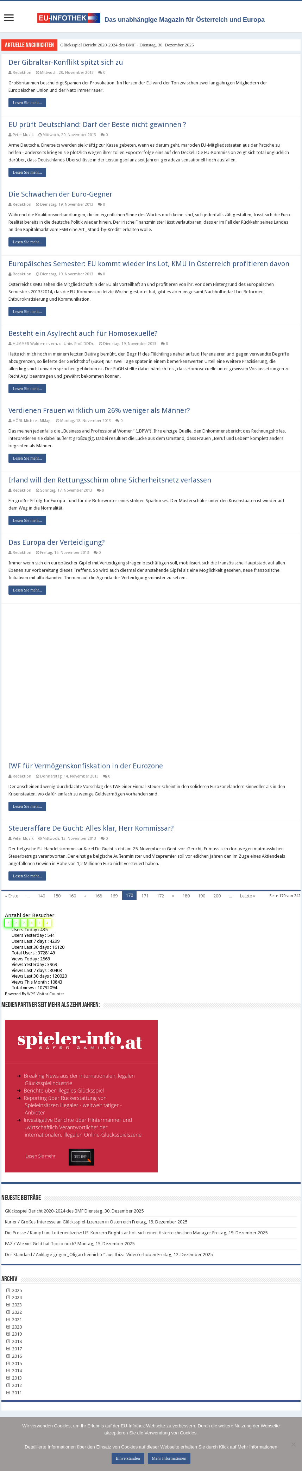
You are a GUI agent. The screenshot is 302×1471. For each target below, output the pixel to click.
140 (41, 895)
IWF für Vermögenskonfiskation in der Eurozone (85, 766)
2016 (13, 1356)
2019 (13, 1334)
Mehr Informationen (169, 1458)
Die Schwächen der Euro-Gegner (60, 194)
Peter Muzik (23, 135)
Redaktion (22, 72)
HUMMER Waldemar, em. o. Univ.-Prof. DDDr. (53, 343)
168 (98, 895)
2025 (13, 1290)
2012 (13, 1385)
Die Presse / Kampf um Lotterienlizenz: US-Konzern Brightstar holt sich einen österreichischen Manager (108, 1232)
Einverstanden (128, 1458)
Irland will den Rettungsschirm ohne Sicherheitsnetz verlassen (109, 480)
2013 (13, 1378)
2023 (13, 1304)
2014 (13, 1370)
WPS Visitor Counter (45, 994)
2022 (13, 1312)
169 (114, 895)
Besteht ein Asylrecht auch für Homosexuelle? (83, 333)
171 (145, 895)
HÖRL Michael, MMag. (32, 420)
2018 (13, 1341)
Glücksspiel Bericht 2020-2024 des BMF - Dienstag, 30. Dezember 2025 (127, 44)
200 (217, 895)
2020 (13, 1327)
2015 (13, 1363)
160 (72, 895)
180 (186, 895)
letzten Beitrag (84, 354)
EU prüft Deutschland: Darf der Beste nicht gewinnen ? (97, 124)
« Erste (11, 895)
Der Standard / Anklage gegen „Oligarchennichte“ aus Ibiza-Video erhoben (80, 1254)
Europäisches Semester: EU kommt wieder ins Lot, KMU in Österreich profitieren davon (148, 264)
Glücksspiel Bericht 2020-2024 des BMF (44, 1211)
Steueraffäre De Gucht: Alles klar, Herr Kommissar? (91, 828)
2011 (13, 1392)
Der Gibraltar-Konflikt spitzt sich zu (65, 62)
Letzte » (247, 895)
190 (201, 895)
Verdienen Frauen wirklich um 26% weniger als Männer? (99, 410)
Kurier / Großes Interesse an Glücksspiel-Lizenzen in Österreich (68, 1221)
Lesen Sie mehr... (27, 102)
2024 (13, 1297)
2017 (13, 1348)
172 (160, 895)
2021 (13, 1319)
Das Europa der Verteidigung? (56, 542)
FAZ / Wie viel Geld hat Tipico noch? (40, 1243)
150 (57, 895)
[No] (293, 1444)
